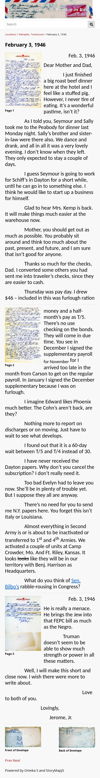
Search (91, 24)
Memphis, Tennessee (31, 34)
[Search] (46, 24)
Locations (10, 34)
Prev (8, 760)
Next (16, 760)
